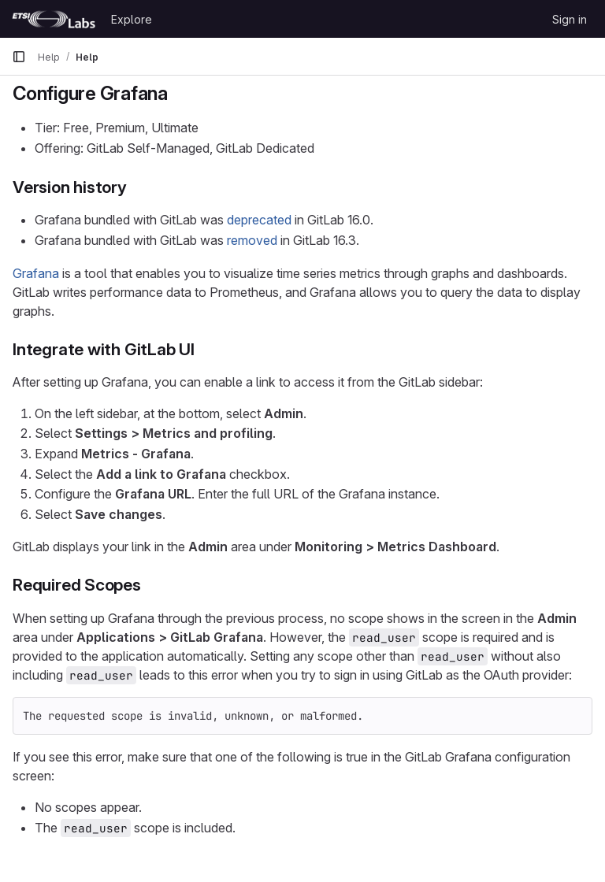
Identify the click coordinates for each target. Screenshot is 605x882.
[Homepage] (53, 19)
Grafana (36, 273)
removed (252, 240)
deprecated (259, 220)
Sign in (569, 19)
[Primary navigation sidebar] (19, 56)
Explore (131, 19)
